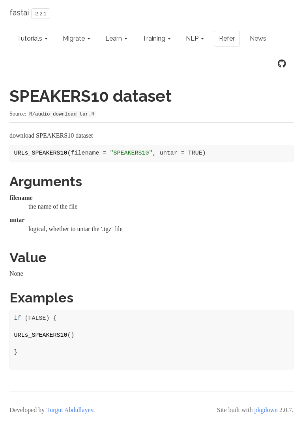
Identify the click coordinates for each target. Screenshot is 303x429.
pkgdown (266, 410)
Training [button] (156, 38)
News (258, 38)
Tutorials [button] (32, 38)
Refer (227, 38)
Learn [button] (116, 38)
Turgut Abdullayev (69, 410)
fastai (19, 12)
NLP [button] (195, 38)
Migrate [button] (76, 38)
